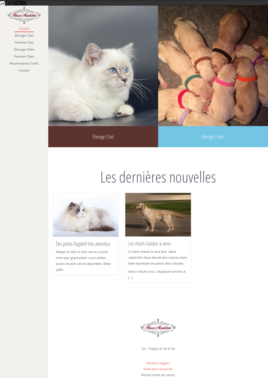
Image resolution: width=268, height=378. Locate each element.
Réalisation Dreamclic (158, 369)
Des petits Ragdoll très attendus (83, 243)
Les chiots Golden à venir (149, 243)
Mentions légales (158, 363)
